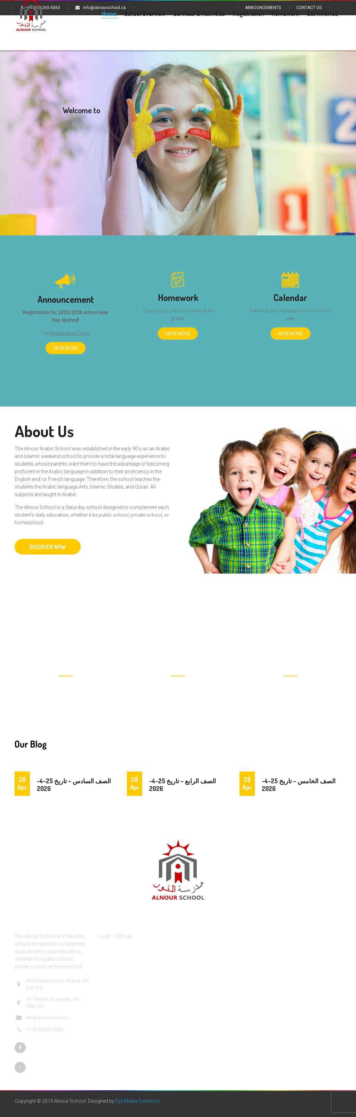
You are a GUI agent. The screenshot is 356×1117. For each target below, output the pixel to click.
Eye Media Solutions (137, 1101)
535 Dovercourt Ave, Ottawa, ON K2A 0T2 (52, 984)
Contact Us (309, 7)
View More (66, 348)
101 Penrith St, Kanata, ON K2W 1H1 (47, 1003)
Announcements (263, 7)
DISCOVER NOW (48, 546)
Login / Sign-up (115, 936)
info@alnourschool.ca (42, 1017)
